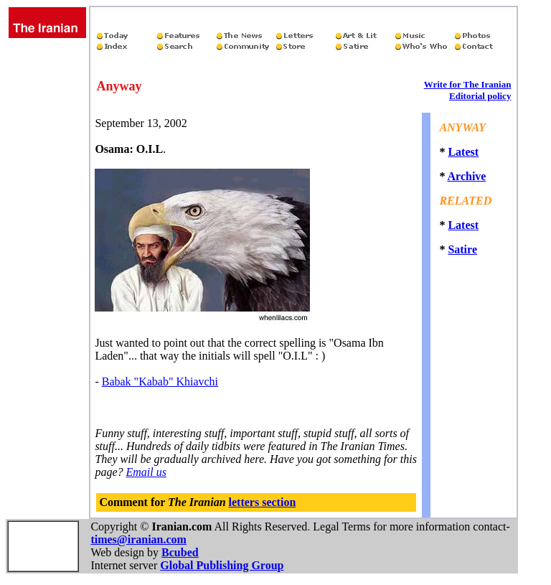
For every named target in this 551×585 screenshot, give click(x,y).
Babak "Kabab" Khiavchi (160, 381)
